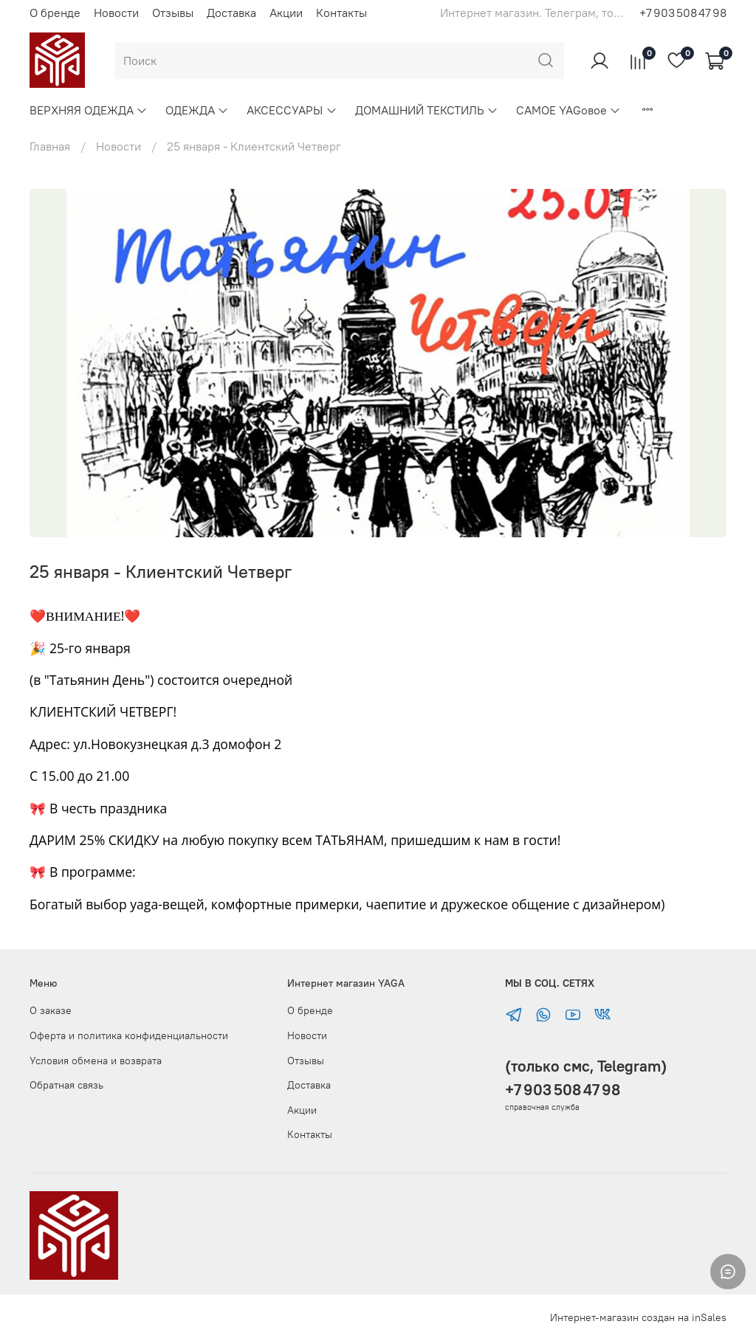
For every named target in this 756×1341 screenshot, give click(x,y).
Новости (116, 12)
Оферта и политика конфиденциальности (129, 1035)
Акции (286, 12)
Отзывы (172, 12)
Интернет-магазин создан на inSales (638, 1317)
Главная (50, 146)
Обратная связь (66, 1085)
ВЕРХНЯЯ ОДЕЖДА (89, 110)
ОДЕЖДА (197, 110)
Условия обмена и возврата (96, 1060)
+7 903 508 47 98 (682, 12)
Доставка (231, 12)
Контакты (341, 12)
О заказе (51, 1010)
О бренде (55, 12)
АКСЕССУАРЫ (292, 110)
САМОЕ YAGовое (568, 110)
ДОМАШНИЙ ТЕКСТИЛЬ (426, 110)
